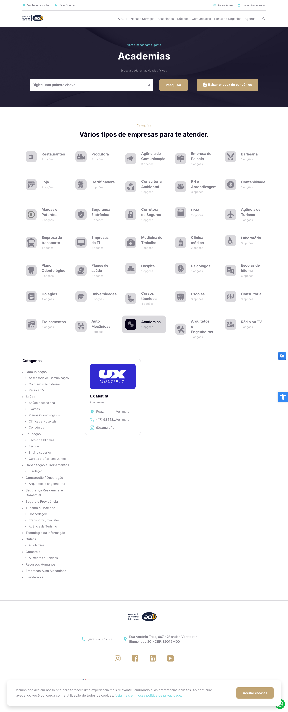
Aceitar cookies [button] (255, 693)
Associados (166, 19)
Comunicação (201, 19)
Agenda (250, 19)
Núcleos (183, 19)
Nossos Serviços (142, 19)
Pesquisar (173, 85)
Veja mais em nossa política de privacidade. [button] (148, 695)
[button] (283, 397)
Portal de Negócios (227, 19)
